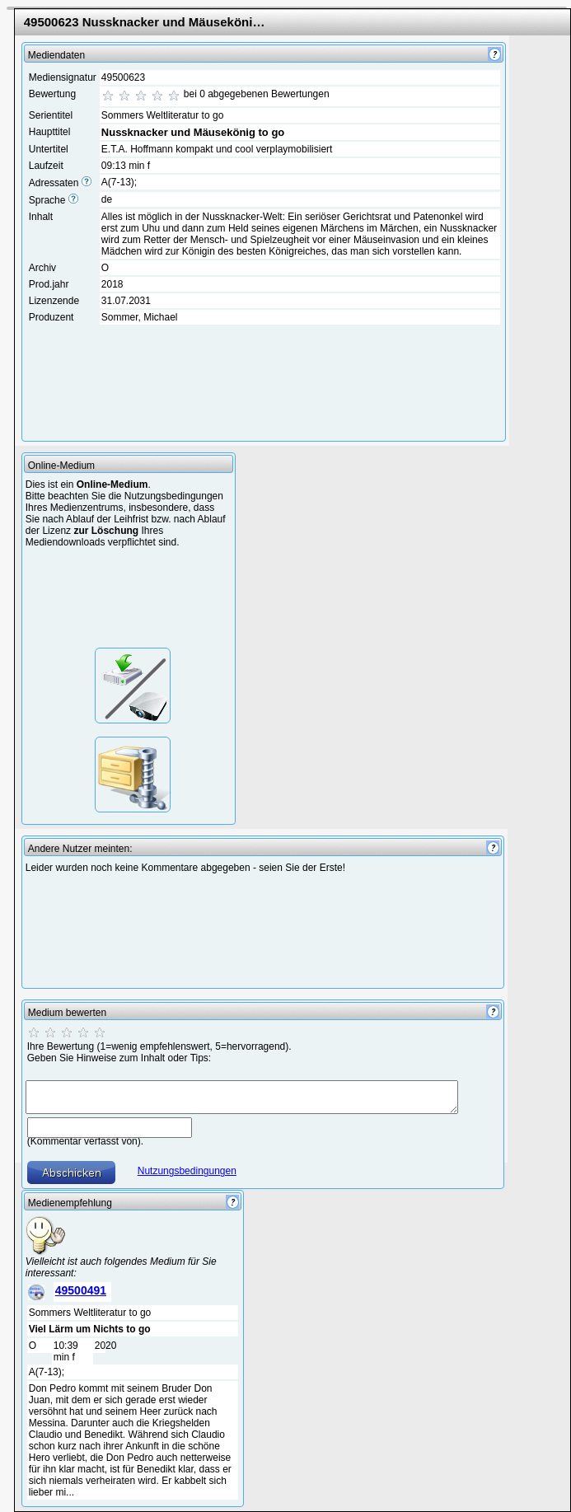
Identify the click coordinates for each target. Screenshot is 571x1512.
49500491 (80, 1290)
